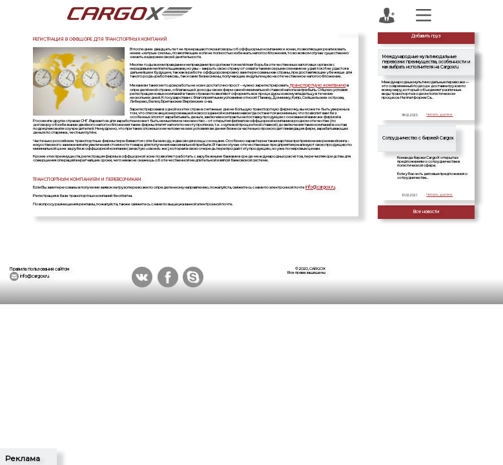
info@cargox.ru (318, 185)
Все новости (426, 211)
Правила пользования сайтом (39, 269)
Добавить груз (426, 36)
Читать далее (440, 115)
